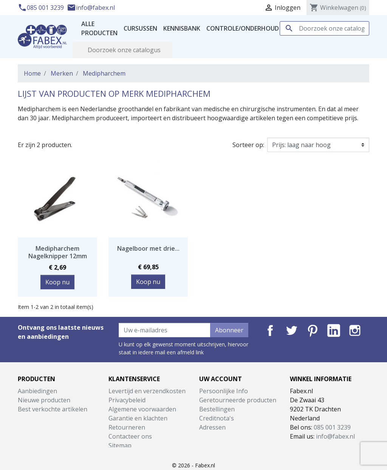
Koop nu (57, 282)
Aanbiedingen (37, 391)
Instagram (354, 330)
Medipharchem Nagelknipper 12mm (57, 252)
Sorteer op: (248, 145)
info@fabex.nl (91, 7)
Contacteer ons (130, 436)
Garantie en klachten (137, 418)
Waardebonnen (221, 436)
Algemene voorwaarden (142, 409)
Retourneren (126, 427)
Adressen (212, 427)
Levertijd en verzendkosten (147, 391)
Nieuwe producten (44, 400)
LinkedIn (333, 330)
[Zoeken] (324, 28)
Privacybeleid (127, 400)
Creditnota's (216, 418)
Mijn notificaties (221, 445)
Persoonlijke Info (223, 391)
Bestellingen (217, 409)
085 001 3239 (41, 7)
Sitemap (120, 445)
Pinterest (312, 330)
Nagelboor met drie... (148, 248)
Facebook (270, 330)
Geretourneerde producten (237, 400)
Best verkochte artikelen (52, 409)
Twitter (291, 330)
